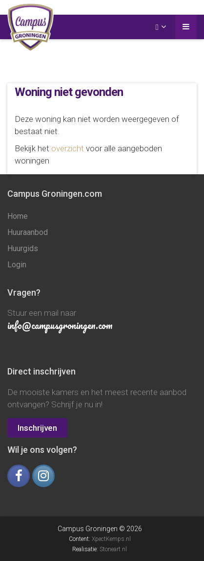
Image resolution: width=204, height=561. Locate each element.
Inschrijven (37, 428)
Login (16, 264)
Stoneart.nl (113, 549)
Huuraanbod (27, 232)
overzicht (67, 148)
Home (17, 216)
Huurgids (22, 248)
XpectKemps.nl (111, 539)
